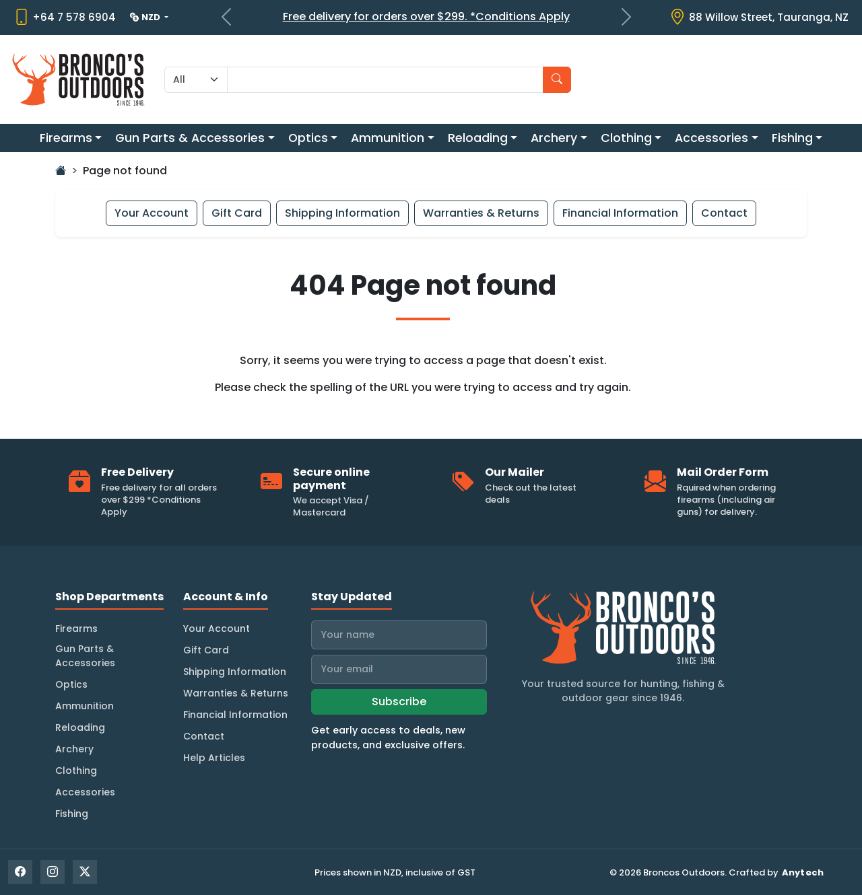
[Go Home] (60, 170)
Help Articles (214, 757)
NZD (146, 17)
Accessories (711, 138)
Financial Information (620, 213)
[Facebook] (20, 872)
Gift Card (236, 213)
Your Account (151, 213)
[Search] (557, 80)
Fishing (792, 138)
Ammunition (387, 138)
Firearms (66, 138)
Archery (554, 138)
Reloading (478, 138)
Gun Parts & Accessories (190, 138)
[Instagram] (52, 872)
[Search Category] (196, 80)
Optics (308, 138)
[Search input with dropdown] (385, 80)
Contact (724, 213)
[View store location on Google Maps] (759, 17)
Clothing (626, 138)
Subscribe (399, 701)
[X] (85, 872)
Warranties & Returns (481, 213)
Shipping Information (342, 213)
